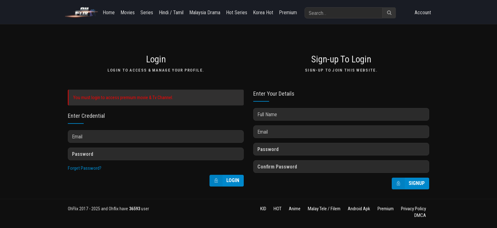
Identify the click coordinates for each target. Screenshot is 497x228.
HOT (277, 209)
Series (146, 13)
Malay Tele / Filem (324, 209)
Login (224, 181)
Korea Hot (263, 13)
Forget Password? (84, 168)
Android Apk (359, 209)
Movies (127, 13)
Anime (294, 209)
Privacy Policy (413, 209)
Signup (408, 183)
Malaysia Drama (204, 13)
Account (423, 13)
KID (263, 209)
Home (109, 13)
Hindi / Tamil (171, 13)
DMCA (420, 215)
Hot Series (236, 13)
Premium (288, 13)
